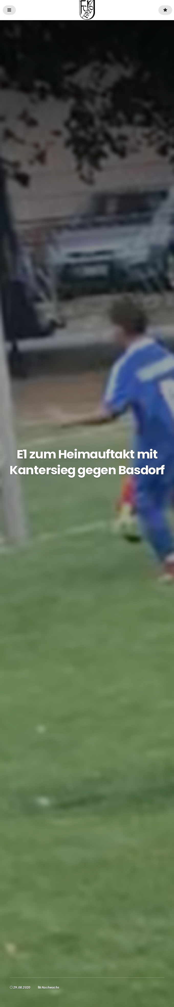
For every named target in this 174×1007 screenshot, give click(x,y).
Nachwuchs (50, 987)
